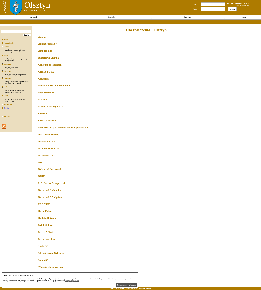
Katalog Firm (8, 104)
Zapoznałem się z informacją (126, 285)
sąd (20, 50)
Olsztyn (37, 4)
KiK (40, 162)
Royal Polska (45, 211)
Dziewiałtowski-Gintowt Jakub (54, 85)
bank (6, 59)
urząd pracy (9, 50)
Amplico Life (45, 50)
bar (9, 68)
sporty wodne (9, 101)
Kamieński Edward (48, 148)
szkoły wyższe (10, 82)
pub (6, 68)
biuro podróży (21, 75)
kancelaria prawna (20, 59)
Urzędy (6, 46)
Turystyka (7, 71)
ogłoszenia (33, 17)
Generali (43, 113)
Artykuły (7, 108)
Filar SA (42, 99)
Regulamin (141, 288)
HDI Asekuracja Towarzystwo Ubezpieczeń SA (63, 127)
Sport (6, 96)
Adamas (42, 37)
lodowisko (13, 99)
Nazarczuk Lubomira (49, 190)
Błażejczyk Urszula (48, 57)
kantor (11, 59)
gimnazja (8, 83)
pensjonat (12, 75)
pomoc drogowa (15, 90)
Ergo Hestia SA (46, 92)
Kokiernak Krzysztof (49, 169)
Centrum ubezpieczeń (50, 64)
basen (7, 99)
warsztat (18, 92)
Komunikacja (8, 43)
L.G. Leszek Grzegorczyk (51, 183)
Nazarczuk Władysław (50, 197)
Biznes (6, 55)
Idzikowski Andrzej (48, 134)
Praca (6, 40)
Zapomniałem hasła (243, 5)
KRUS (41, 176)
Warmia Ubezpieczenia (50, 267)
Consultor (43, 78)
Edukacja (7, 78)
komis (7, 90)
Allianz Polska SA (47, 43)
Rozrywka (7, 64)
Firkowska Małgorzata (50, 106)
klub (16, 68)
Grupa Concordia (47, 120)
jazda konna (21, 99)
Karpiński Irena (47, 155)
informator (188, 17)
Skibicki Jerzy (45, 225)
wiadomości (111, 17)
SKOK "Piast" (46, 232)
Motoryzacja (8, 87)
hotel (6, 75)
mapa (244, 17)
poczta (15, 50)
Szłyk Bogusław (46, 239)
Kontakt (149, 288)
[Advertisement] (60, 21)
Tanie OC (43, 246)
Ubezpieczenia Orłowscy (51, 253)
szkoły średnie (17, 83)
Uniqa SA (43, 260)
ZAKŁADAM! (244, 3)
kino (12, 68)
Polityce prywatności (72, 281)
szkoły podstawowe (22, 82)
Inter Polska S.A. (47, 141)
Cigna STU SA (46, 71)
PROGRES (44, 204)
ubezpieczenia (9, 61)
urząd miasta (16, 52)
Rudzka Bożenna (47, 218)
